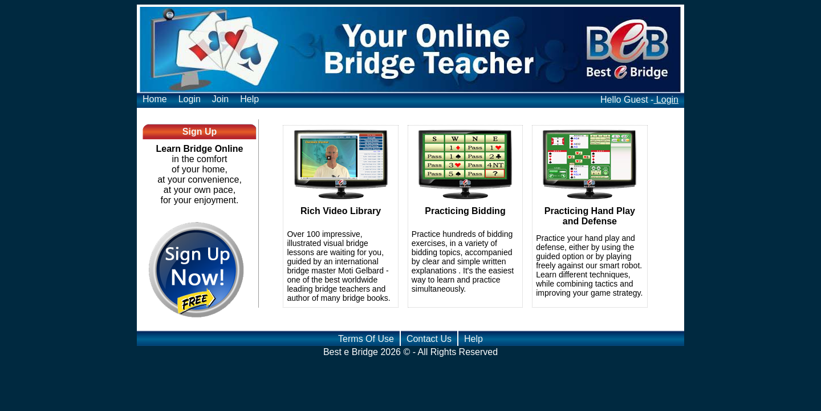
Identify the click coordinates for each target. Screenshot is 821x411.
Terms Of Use (366, 339)
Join (220, 99)
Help (249, 99)
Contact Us (429, 339)
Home (155, 99)
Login (189, 99)
